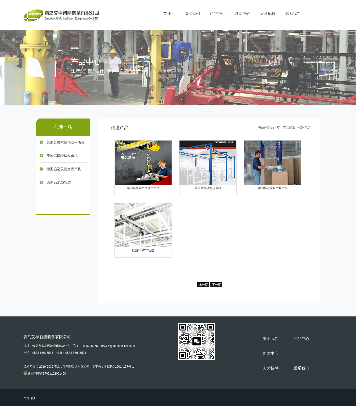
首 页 (167, 13)
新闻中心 (242, 13)
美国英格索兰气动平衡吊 (65, 142)
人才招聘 (267, 13)
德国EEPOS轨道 (58, 182)
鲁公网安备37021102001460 (47, 373)
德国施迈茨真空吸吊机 (63, 169)
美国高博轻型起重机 (62, 156)
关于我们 (192, 13)
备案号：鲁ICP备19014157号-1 (113, 366)
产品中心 (217, 13)
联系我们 (293, 13)
